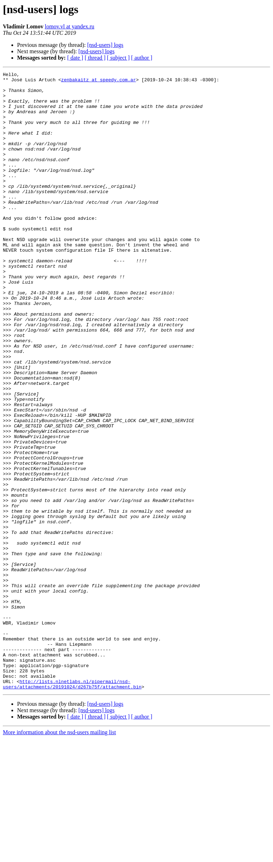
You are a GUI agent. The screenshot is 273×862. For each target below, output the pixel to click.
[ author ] (141, 58)
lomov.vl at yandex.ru (69, 26)
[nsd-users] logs (105, 45)
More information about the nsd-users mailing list (59, 856)
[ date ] (75, 58)
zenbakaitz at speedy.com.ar (98, 81)
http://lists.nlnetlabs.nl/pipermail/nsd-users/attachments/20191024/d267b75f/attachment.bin (72, 807)
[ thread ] (95, 58)
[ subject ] (118, 58)
